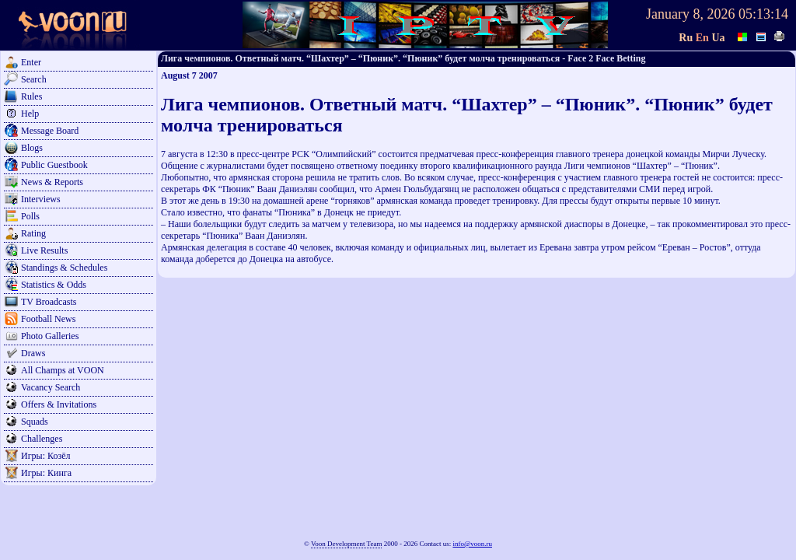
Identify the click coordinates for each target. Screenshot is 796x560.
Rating (33, 233)
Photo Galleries (50, 336)
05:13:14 (763, 14)
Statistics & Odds (53, 284)
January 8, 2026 (690, 14)
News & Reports (52, 182)
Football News (48, 318)
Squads (34, 421)
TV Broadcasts (48, 301)
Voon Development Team (346, 544)
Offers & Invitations (58, 404)
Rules (31, 96)
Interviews (41, 199)
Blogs (32, 147)
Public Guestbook (54, 164)
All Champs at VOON (62, 370)
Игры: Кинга (46, 472)
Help (30, 113)
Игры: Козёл (45, 455)
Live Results (44, 250)
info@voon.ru (472, 544)
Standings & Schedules (64, 267)
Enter (31, 62)
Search (34, 79)
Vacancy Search (50, 387)
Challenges (41, 438)
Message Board (50, 130)
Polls (30, 216)
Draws (33, 353)
